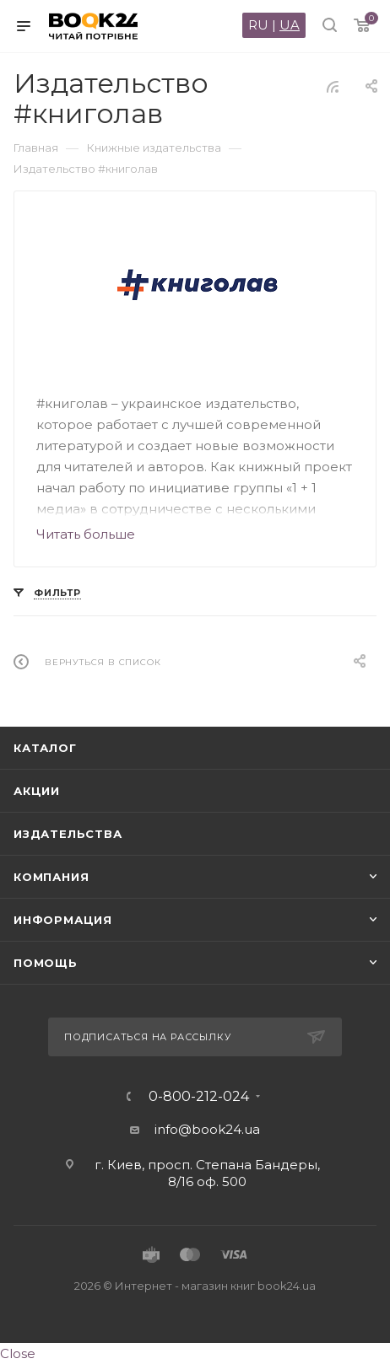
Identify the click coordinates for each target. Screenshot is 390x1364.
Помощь (46, 962)
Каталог (45, 747)
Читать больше (85, 534)
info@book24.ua (207, 1129)
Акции (37, 790)
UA (289, 25)
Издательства (68, 833)
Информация (63, 919)
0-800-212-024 (199, 1097)
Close (17, 1353)
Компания (51, 876)
